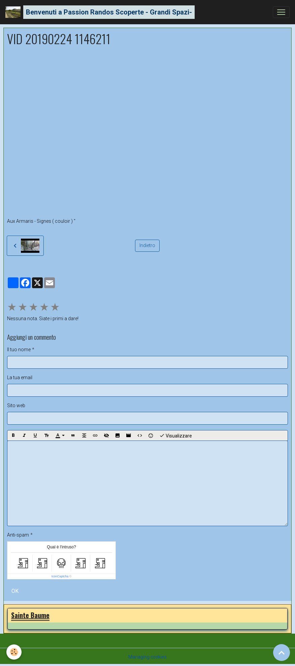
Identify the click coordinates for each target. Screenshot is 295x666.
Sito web (16, 405)
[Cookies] (14, 652)
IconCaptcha (60, 576)
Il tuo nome (19, 349)
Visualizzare (175, 435)
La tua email (19, 377)
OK (15, 591)
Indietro (147, 245)
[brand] (100, 12)
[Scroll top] (281, 652)
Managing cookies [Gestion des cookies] (147, 657)
